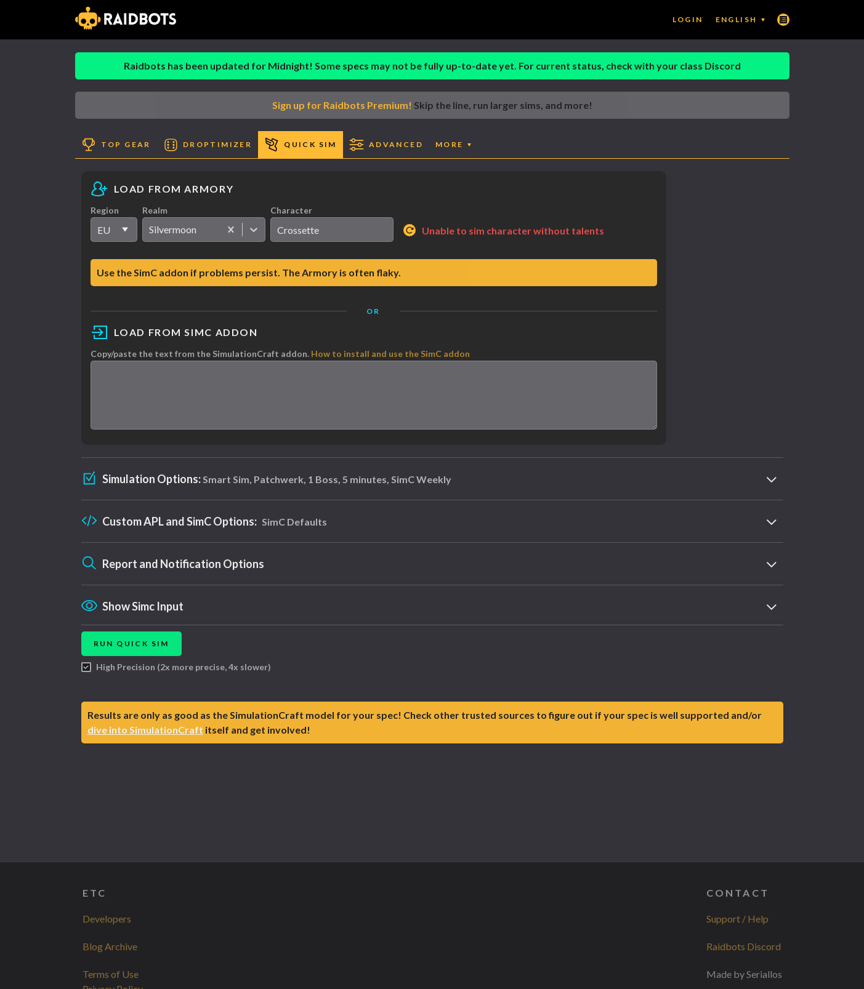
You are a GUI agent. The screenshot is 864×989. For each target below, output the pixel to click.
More (453, 144)
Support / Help (737, 918)
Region (105, 210)
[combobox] (150, 229)
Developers (107, 918)
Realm (155, 210)
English (740, 19)
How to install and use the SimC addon (390, 353)
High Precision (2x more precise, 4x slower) (176, 678)
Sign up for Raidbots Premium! (342, 105)
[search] (332, 229)
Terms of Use (111, 974)
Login (687, 19)
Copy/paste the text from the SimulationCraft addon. (280, 353)
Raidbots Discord (743, 946)
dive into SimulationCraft (145, 741)
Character (291, 210)
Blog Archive (110, 946)
